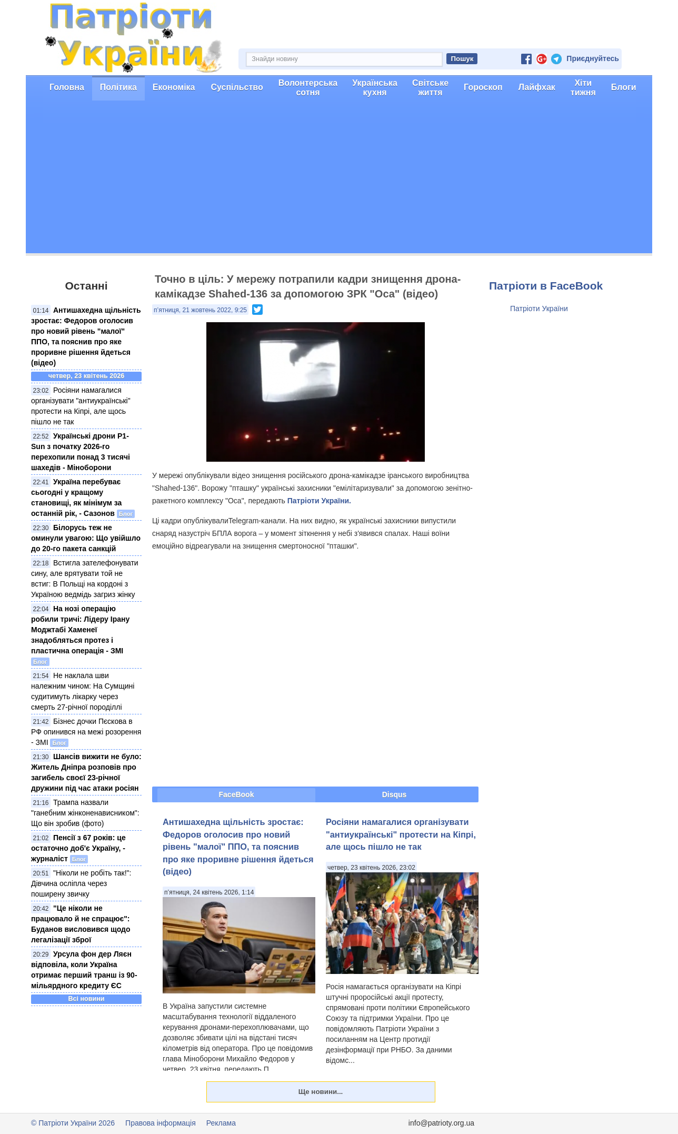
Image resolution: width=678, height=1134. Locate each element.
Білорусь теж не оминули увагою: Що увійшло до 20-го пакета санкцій (86, 538)
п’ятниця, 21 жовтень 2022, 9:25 (200, 310)
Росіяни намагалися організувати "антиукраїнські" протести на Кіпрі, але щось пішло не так (401, 834)
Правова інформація (160, 1123)
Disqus (394, 794)
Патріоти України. (319, 500)
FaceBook (236, 794)
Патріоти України (539, 308)
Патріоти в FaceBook (546, 286)
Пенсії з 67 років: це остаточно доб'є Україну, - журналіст (78, 848)
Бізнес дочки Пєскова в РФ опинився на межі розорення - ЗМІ (86, 732)
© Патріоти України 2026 (73, 1123)
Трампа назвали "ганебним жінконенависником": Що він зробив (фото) (85, 813)
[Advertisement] (339, 179)
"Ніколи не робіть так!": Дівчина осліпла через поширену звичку (81, 883)
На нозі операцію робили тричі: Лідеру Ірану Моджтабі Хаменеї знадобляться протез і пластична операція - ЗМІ (80, 629)
